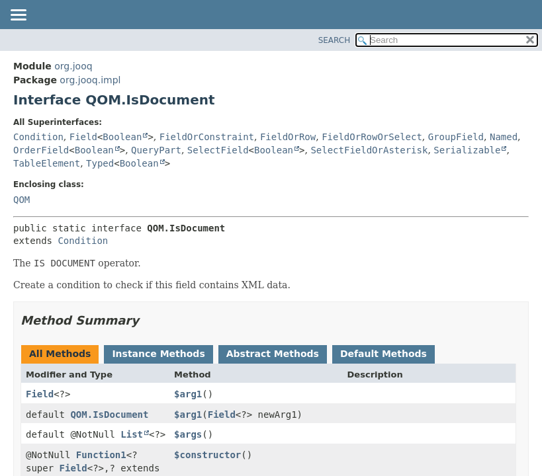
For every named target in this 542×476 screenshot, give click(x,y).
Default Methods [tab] (383, 353)
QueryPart (156, 150)
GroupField (456, 137)
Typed (100, 163)
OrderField (41, 150)
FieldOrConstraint (206, 137)
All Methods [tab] (60, 353)
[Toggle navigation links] (18, 16)
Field (83, 137)
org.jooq (73, 66)
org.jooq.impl (90, 80)
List (131, 434)
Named (504, 137)
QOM (21, 199)
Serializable (466, 150)
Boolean (122, 137)
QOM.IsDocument (109, 414)
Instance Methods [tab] (158, 353)
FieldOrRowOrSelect (372, 137)
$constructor (207, 455)
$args (188, 434)
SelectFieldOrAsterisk (369, 150)
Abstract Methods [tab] (272, 353)
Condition (38, 137)
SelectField (218, 150)
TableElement (46, 163)
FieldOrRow (288, 137)
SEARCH (334, 40)
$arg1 (188, 394)
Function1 (101, 455)
